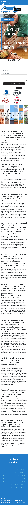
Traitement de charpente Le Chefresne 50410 (14, 478)
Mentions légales (21, 502)
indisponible (6, 1)
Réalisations (8, 20)
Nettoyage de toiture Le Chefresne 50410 (14, 469)
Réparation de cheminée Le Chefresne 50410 (14, 475)
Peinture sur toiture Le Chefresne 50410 (14, 484)
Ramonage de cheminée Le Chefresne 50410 (14, 481)
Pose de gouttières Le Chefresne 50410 (14, 472)
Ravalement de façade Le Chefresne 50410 (14, 487)
